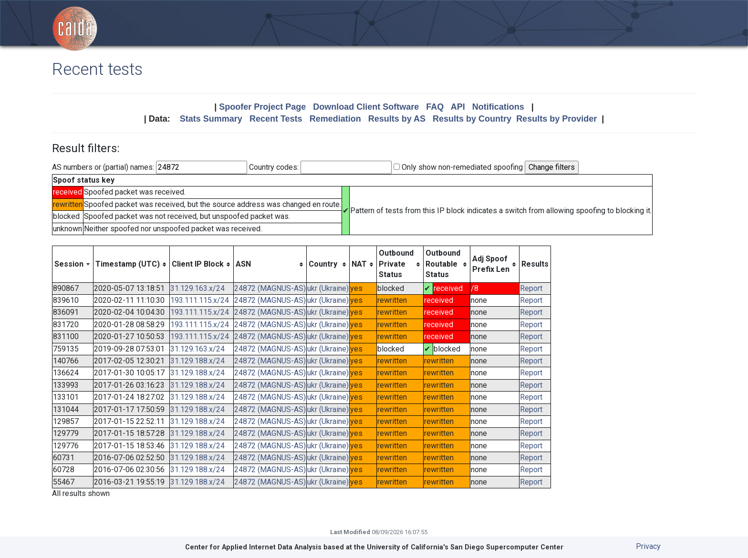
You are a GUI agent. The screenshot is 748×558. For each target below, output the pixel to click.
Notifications (498, 107)
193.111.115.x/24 (199, 300)
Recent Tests (275, 119)
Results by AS (397, 119)
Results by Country (472, 119)
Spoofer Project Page (262, 107)
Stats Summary (211, 119)
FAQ (435, 107)
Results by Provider (556, 119)
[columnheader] (73, 264)
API (458, 107)
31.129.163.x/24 (197, 288)
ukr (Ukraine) (328, 288)
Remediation (335, 119)
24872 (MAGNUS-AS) (270, 288)
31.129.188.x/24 (197, 360)
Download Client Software (366, 107)
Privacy (648, 546)
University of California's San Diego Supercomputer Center (465, 547)
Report (531, 288)
